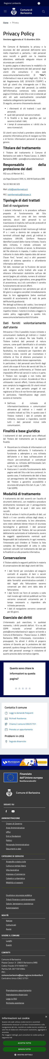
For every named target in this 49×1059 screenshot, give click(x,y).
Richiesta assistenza (15, 1002)
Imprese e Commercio (15, 874)
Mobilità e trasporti (14, 882)
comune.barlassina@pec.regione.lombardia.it (22, 975)
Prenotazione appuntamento (18, 990)
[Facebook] (6, 811)
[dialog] (24, 1036)
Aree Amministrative (15, 827)
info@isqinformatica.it (18, 189)
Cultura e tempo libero (16, 865)
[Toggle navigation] (5, 11)
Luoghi (9, 940)
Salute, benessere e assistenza (19, 903)
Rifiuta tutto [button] (24, 1049)
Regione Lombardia (12, 3)
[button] (24, 1054)
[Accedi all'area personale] (38, 3)
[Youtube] (13, 811)
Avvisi (8, 929)
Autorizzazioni (12, 907)
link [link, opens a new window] (10, 1037)
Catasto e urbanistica (15, 878)
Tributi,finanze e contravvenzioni (20, 899)
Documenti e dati (13, 848)
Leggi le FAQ (11, 998)
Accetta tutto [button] (24, 1043)
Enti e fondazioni (13, 836)
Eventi (9, 945)
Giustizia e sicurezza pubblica (19, 895)
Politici (9, 840)
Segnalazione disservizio (17, 994)
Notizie (9, 920)
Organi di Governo (14, 823)
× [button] (46, 1017)
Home (5, 22)
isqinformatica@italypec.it (19, 194)
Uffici (8, 831)
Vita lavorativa (12, 869)
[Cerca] (43, 11)
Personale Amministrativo (17, 844)
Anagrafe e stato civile (16, 861)
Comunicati (11, 924)
